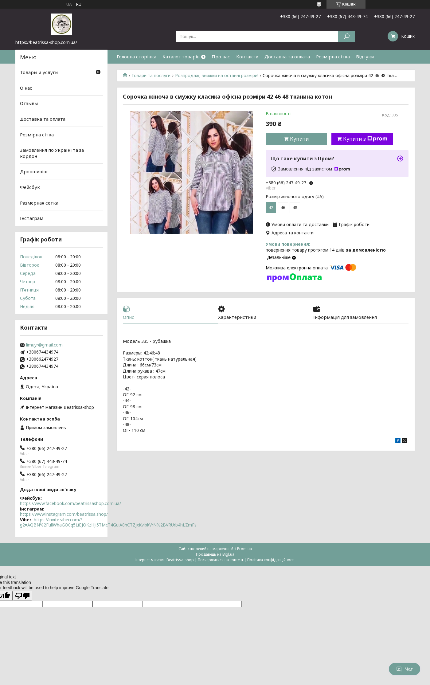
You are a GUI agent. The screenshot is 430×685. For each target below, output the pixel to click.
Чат (404, 669)
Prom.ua (244, 548)
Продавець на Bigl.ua (215, 554)
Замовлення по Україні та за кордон (52, 153)
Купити (299, 138)
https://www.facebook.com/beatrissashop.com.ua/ (70, 503)
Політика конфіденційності (271, 559)
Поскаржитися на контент (220, 559)
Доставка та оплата (287, 56)
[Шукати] (346, 36)
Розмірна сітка (333, 56)
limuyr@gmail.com (44, 345)
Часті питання (133, 70)
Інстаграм (31, 218)
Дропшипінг (34, 171)
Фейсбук (30, 187)
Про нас (221, 56)
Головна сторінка (136, 56)
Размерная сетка (39, 203)
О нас (26, 88)
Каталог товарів (181, 56)
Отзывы (29, 103)
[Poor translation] (22, 596)
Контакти (247, 56)
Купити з (365, 138)
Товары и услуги (39, 72)
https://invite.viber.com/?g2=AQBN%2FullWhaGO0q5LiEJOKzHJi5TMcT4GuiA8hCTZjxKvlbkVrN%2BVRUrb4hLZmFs (108, 522)
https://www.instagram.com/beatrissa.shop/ (64, 514)
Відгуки (365, 56)
